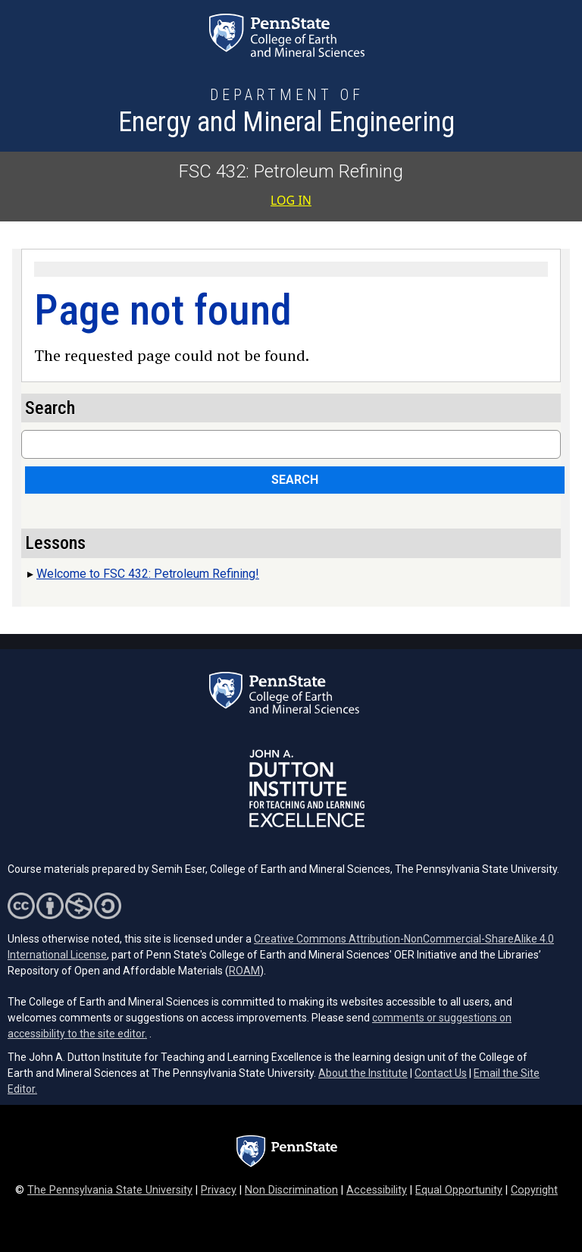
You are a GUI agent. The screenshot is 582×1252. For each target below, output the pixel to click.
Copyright (534, 1190)
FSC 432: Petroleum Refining (291, 171)
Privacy (218, 1190)
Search (294, 479)
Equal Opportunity (458, 1190)
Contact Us (441, 1073)
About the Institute (363, 1073)
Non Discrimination (291, 1190)
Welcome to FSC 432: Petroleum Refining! (147, 573)
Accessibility (376, 1190)
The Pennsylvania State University (109, 1190)
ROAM (244, 971)
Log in (291, 200)
